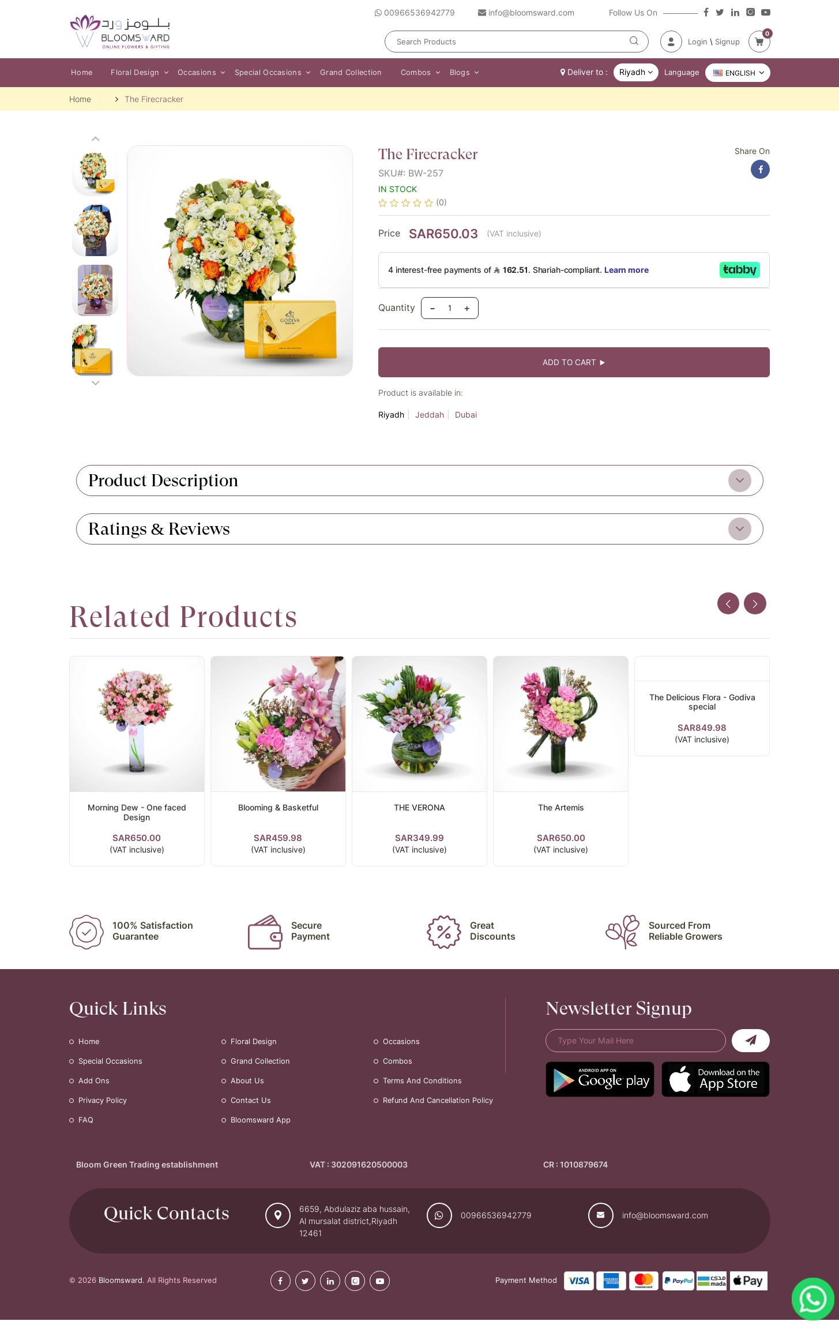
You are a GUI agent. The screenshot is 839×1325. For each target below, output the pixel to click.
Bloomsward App (261, 1125)
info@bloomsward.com (665, 1220)
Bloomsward (120, 1285)
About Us (248, 1086)
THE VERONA (419, 811)
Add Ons (94, 1086)
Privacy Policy (102, 1105)
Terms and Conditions (422, 1086)
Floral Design (131, 72)
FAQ (85, 1125)
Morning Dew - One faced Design (137, 815)
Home (80, 72)
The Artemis (561, 811)
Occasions (191, 72)
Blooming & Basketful (278, 811)
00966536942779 (496, 1220)
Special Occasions (260, 72)
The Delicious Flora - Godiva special (702, 705)
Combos (404, 72)
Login (698, 41)
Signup (727, 41)
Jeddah (429, 417)
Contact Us (251, 1105)
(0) (441, 204)
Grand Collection (341, 72)
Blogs (446, 72)
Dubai (466, 417)
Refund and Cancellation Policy (439, 1105)
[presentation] (727, 607)
